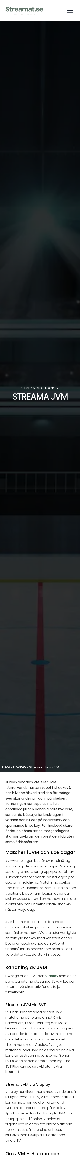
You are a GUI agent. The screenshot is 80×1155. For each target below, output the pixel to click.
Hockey (19, 767)
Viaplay (51, 975)
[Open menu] (70, 10)
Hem (6, 767)
